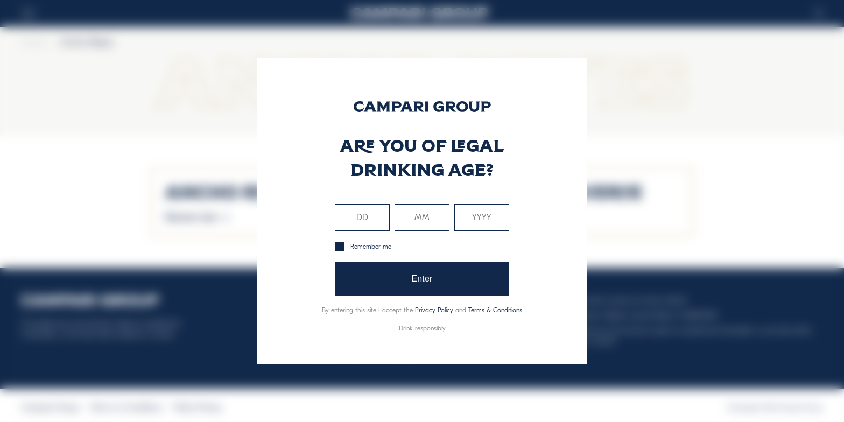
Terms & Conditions (495, 310)
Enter (421, 278)
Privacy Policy (434, 310)
